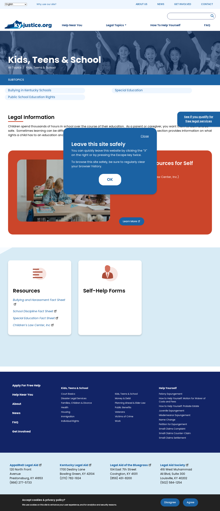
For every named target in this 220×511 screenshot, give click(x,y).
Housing (65, 412)
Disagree (170, 503)
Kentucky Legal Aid (76, 465)
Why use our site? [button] (46, 4)
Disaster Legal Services (73, 398)
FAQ (207, 25)
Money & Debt (123, 398)
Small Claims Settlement (172, 438)
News (160, 4)
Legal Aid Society (174, 465)
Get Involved (182, 4)
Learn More (132, 221)
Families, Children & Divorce (76, 403)
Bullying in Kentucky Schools (29, 90)
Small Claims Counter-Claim (175, 433)
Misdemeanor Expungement (174, 415)
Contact (207, 4)
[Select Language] (16, 4)
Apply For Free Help (26, 385)
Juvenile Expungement (171, 411)
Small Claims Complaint (172, 429)
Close (145, 136)
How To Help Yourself (165, 25)
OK (110, 180)
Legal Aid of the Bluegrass (131, 465)
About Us (141, 4)
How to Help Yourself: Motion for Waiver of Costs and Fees (182, 400)
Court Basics (68, 394)
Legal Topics (115, 25)
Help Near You (72, 25)
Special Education (129, 90)
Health (64, 407)
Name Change (167, 420)
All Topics (14, 67)
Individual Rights (70, 421)
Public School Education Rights (31, 97)
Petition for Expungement (173, 424)
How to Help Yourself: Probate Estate (179, 406)
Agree (190, 503)
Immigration (67, 416)
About (16, 404)
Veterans (120, 412)
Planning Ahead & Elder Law (130, 403)
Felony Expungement (170, 394)
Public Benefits (123, 407)
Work (118, 421)
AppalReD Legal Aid (26, 465)
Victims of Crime (124, 416)
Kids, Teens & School (126, 394)
